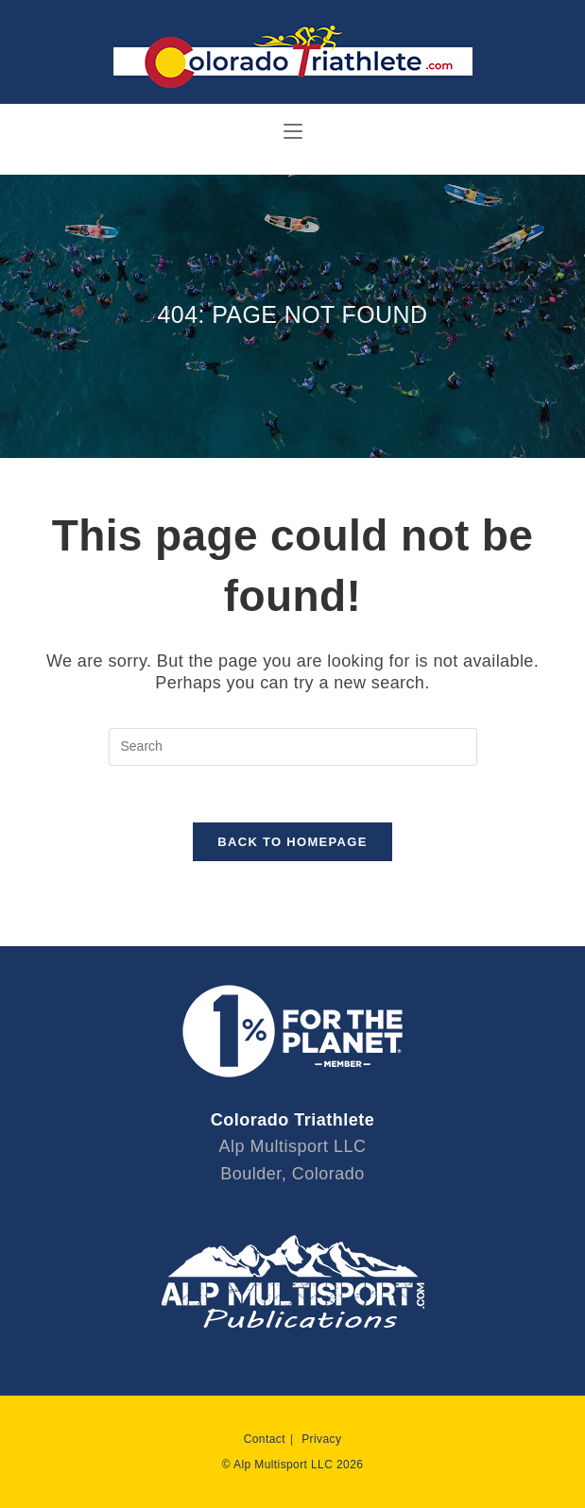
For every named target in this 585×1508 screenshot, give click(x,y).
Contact (264, 1439)
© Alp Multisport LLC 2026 (293, 1464)
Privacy (321, 1439)
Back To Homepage (292, 842)
